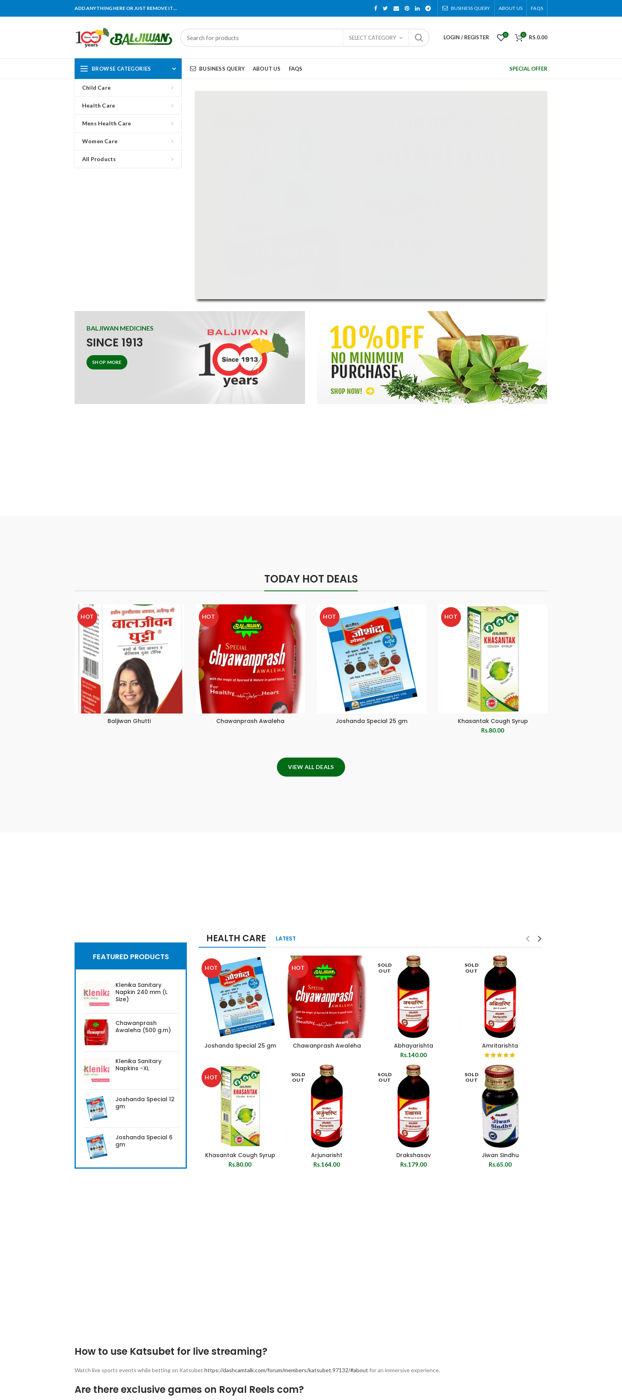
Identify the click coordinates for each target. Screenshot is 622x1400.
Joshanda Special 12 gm (145, 1103)
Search (419, 38)
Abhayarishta (413, 1045)
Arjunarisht (326, 1155)
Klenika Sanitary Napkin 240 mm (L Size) (141, 992)
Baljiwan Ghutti (129, 721)
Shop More (107, 362)
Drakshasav (413, 1155)
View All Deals (311, 766)
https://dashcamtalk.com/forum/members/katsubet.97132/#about (286, 1370)
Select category (372, 38)
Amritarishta (500, 1045)
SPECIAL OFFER (528, 68)
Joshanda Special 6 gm (144, 1141)
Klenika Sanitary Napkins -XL (138, 1065)
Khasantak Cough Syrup (493, 721)
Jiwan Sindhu (500, 1155)
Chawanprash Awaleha (250, 721)
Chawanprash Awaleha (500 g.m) (143, 1026)
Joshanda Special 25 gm (371, 721)
